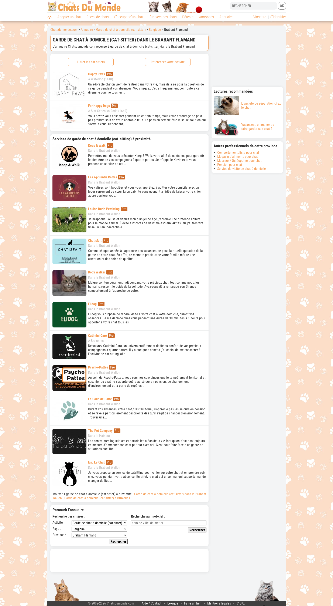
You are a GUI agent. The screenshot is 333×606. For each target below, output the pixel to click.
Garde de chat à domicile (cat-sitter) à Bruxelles (97, 498)
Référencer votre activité (168, 62)
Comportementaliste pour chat (238, 153)
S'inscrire (259, 17)
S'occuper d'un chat (128, 17)
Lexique (172, 603)
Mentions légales (219, 603)
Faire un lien (192, 603)
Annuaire (226, 17)
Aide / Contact (151, 603)
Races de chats (97, 17)
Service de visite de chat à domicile (241, 169)
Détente (187, 17)
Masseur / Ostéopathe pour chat (239, 161)
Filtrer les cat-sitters (91, 62)
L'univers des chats (162, 17)
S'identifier (278, 17)
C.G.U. (241, 603)
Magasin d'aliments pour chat (237, 157)
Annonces (206, 17)
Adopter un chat (69, 17)
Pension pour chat (229, 165)
